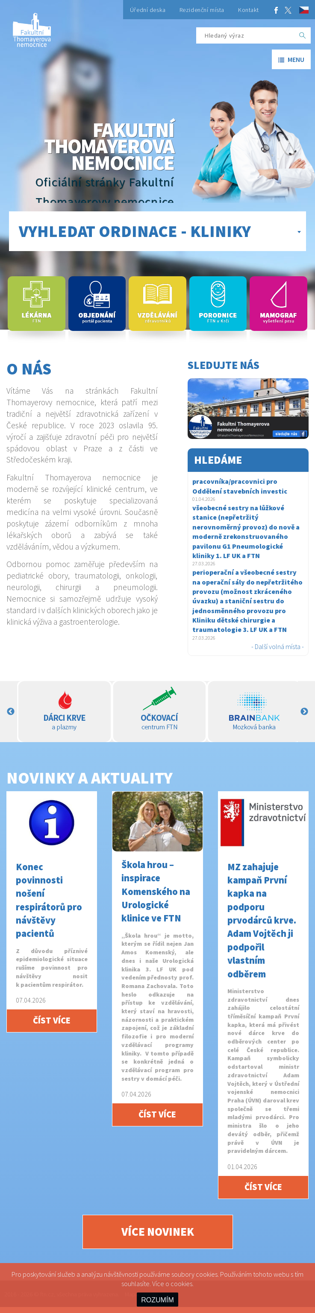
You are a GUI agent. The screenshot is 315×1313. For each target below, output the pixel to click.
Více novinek (157, 1232)
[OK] (302, 35)
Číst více (52, 1020)
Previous (10, 712)
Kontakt (248, 10)
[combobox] (157, 231)
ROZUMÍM (157, 1300)
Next (304, 712)
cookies (181, 1283)
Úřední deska (148, 10)
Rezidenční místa (202, 10)
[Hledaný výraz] (245, 35)
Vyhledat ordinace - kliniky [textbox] (135, 231)
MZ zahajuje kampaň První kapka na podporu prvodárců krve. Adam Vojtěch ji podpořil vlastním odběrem (261, 920)
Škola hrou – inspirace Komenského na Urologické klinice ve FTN (155, 891)
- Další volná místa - (277, 646)
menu (291, 59)
